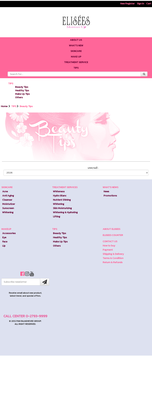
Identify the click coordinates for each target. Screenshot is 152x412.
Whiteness (59, 191)
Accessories (9, 233)
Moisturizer (8, 204)
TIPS (10, 83)
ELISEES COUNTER (113, 235)
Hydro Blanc (59, 195)
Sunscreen (8, 208)
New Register (127, 3)
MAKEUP (6, 229)
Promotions (110, 195)
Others (19, 97)
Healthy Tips (22, 90)
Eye (4, 237)
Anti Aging (8, 195)
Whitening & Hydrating (65, 212)
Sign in (140, 3)
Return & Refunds (112, 262)
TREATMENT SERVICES (64, 187)
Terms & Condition (113, 258)
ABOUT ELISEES (111, 229)
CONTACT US (110, 241)
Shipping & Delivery (113, 254)
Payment (108, 250)
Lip (3, 246)
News (106, 191)
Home (4, 106)
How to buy (109, 245)
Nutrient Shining (62, 200)
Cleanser (7, 200)
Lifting (56, 216)
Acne (5, 191)
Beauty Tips (21, 87)
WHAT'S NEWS (110, 187)
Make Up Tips (22, 94)
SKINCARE (7, 187)
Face (4, 241)
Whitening (7, 212)
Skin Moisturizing (62, 208)
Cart (148, 3)
